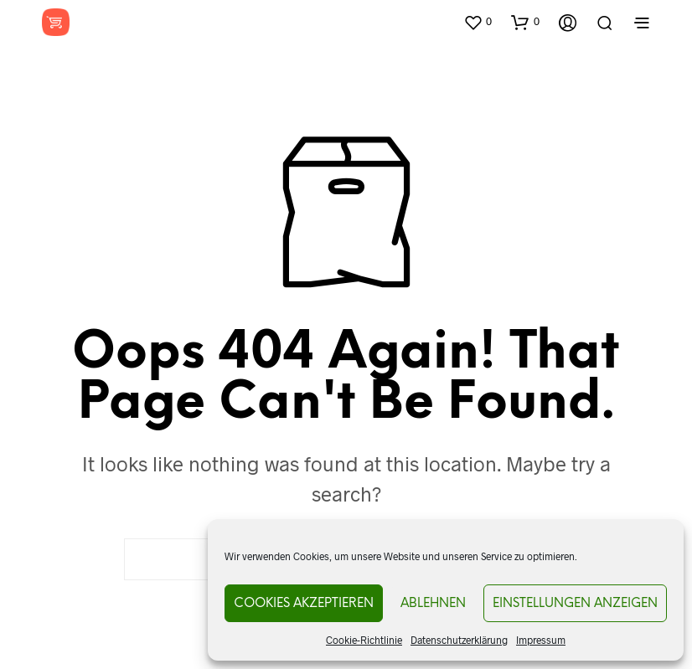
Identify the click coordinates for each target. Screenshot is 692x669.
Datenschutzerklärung (459, 640)
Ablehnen (433, 603)
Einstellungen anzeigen (575, 603)
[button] (477, 21)
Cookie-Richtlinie (364, 640)
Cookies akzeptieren (304, 603)
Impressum (540, 640)
